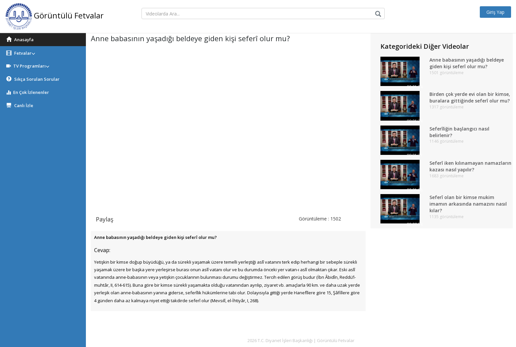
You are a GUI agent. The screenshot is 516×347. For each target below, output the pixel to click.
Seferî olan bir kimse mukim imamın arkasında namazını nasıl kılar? (468, 204)
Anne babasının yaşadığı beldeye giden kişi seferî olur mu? (466, 63)
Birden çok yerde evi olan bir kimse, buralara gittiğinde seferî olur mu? (469, 97)
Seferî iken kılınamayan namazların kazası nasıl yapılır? (470, 166)
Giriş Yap (495, 12)
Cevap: (102, 250)
